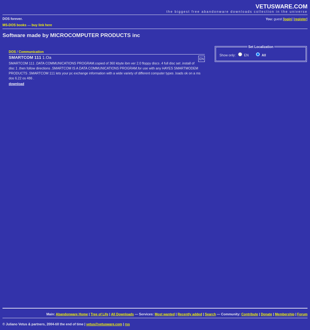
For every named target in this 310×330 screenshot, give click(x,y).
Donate (266, 314)
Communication (31, 52)
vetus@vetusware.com (104, 324)
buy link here (42, 25)
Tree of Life (99, 314)
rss (127, 324)
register (300, 19)
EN (246, 55)
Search (210, 314)
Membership (284, 314)
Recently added (189, 314)
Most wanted (165, 314)
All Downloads (122, 314)
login (288, 19)
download (16, 84)
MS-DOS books (14, 25)
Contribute (249, 314)
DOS (12, 52)
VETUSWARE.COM (282, 6)
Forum (302, 314)
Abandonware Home (72, 314)
